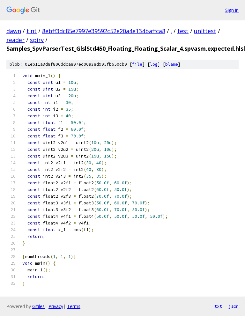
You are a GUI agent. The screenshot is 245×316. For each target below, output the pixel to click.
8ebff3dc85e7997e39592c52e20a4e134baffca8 (103, 31)
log (154, 64)
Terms (73, 306)
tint (31, 31)
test (183, 31)
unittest (205, 31)
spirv (37, 40)
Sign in (232, 10)
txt (218, 306)
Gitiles (38, 306)
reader (15, 40)
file (137, 64)
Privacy (55, 306)
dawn (13, 31)
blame (171, 64)
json (233, 306)
